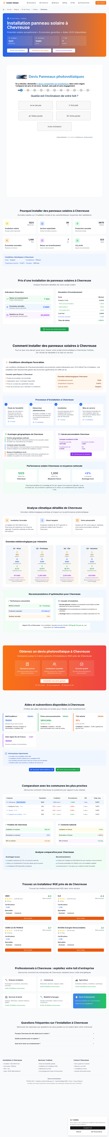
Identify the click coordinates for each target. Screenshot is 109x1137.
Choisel (11, 810)
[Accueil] (3, 9)
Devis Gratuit (28, 918)
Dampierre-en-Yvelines (15, 814)
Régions (16, 9)
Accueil (9, 9)
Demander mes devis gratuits (54, 681)
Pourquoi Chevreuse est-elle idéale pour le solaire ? (54, 1033)
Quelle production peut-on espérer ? (54, 1038)
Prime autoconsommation (68, 770)
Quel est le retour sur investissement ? (54, 1043)
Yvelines (35, 9)
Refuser (78, 1131)
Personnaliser (96, 1131)
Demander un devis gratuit (40, 50)
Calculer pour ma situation (81, 454)
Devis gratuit (101, 3)
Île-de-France (26, 9)
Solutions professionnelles (64, 50)
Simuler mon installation (17, 50)
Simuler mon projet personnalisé (54, 329)
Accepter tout (88, 1128)
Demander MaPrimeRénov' (41, 770)
